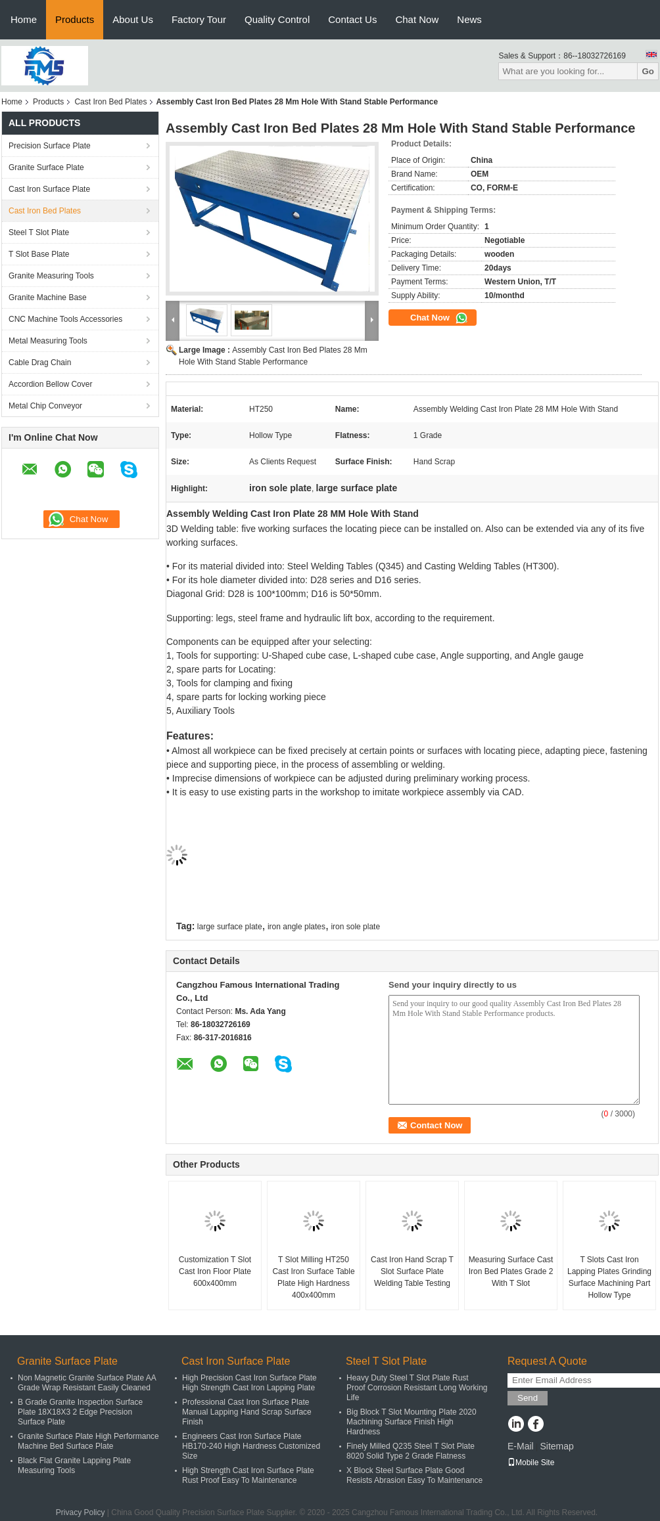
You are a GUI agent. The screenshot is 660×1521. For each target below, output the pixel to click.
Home (24, 19)
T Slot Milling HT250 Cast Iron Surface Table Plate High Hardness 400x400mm (313, 1277)
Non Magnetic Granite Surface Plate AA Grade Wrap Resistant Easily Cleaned (87, 1382)
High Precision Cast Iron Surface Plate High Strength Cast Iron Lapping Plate (249, 1382)
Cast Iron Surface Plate (49, 189)
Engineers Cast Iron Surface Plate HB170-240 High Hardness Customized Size (251, 1446)
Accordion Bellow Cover (50, 384)
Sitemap (556, 1446)
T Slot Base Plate (39, 254)
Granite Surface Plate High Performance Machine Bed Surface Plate (88, 1441)
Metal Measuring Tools (48, 340)
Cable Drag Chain (40, 362)
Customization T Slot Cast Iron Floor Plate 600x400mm (215, 1271)
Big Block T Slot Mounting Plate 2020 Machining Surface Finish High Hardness (411, 1421)
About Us (132, 19)
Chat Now (416, 19)
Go (648, 71)
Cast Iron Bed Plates (110, 101)
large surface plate (229, 926)
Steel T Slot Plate (39, 232)
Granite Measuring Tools (51, 275)
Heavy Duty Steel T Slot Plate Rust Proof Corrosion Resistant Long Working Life (417, 1387)
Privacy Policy (80, 1512)
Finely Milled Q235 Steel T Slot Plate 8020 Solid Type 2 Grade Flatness (410, 1451)
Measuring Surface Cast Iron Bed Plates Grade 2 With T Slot (511, 1271)
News (469, 19)
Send (527, 1398)
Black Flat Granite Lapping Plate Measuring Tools (74, 1465)
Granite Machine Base (48, 297)
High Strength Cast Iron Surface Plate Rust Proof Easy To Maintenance (248, 1475)
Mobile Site (530, 1462)
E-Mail (520, 1446)
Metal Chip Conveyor (45, 405)
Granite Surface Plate (46, 167)
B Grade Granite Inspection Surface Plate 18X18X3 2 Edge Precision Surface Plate (80, 1412)
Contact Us (352, 19)
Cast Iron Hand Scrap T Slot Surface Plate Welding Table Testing (412, 1271)
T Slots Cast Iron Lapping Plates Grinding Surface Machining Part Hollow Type (609, 1277)
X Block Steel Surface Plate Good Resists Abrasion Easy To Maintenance (414, 1475)
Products (74, 19)
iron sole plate (355, 926)
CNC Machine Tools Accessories (65, 319)
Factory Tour (199, 19)
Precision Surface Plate (50, 145)
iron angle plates (296, 926)
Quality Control (277, 19)
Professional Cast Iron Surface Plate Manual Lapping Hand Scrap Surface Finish (247, 1412)
